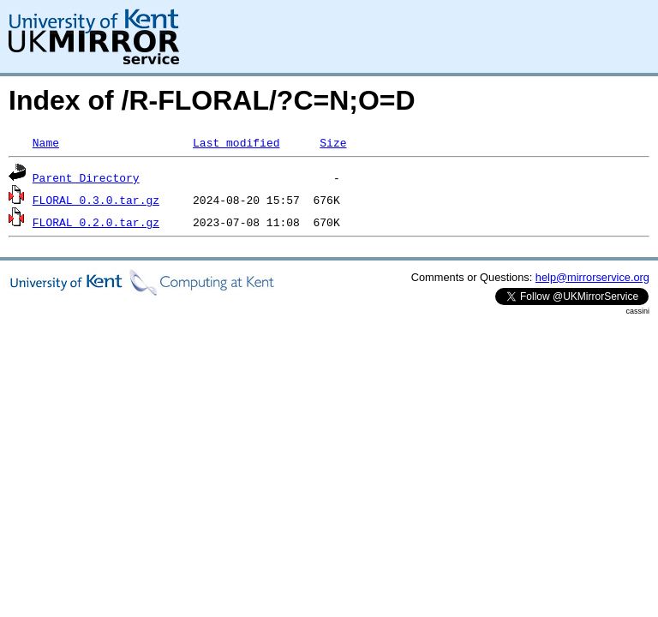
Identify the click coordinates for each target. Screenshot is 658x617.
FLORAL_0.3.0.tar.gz (96, 199)
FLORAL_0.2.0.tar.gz (96, 222)
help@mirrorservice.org (592, 277)
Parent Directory (86, 177)
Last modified (236, 142)
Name (46, 142)
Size (333, 142)
